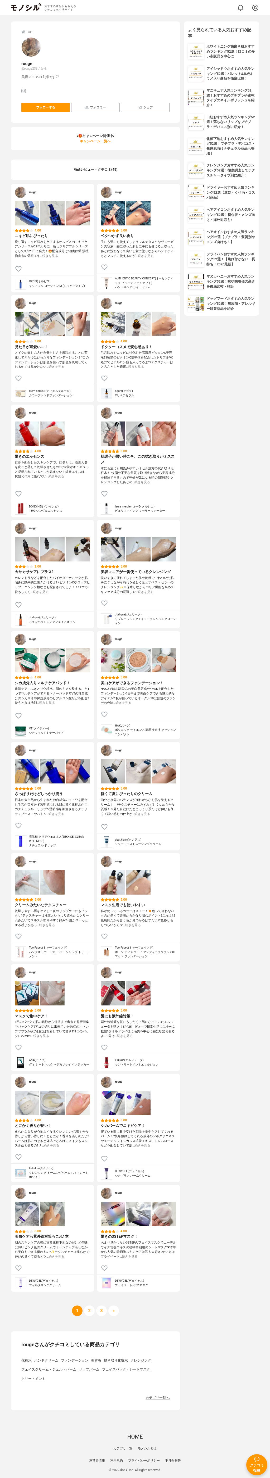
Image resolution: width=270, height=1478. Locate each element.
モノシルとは (147, 1448)
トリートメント (33, 1379)
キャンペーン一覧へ (95, 141)
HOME (135, 1437)
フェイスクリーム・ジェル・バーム (48, 1369)
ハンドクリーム (46, 1360)
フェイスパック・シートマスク (126, 1369)
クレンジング (141, 1360)
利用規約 (116, 1460)
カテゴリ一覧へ (158, 1398)
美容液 (96, 1360)
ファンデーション (74, 1360)
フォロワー (95, 107)
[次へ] (89, 1310)
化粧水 (26, 1360)
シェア (145, 107)
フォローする (45, 107)
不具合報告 (173, 1460)
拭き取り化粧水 (116, 1360)
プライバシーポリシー (144, 1460)
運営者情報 (97, 1460)
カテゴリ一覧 (122, 1448)
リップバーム (89, 1369)
